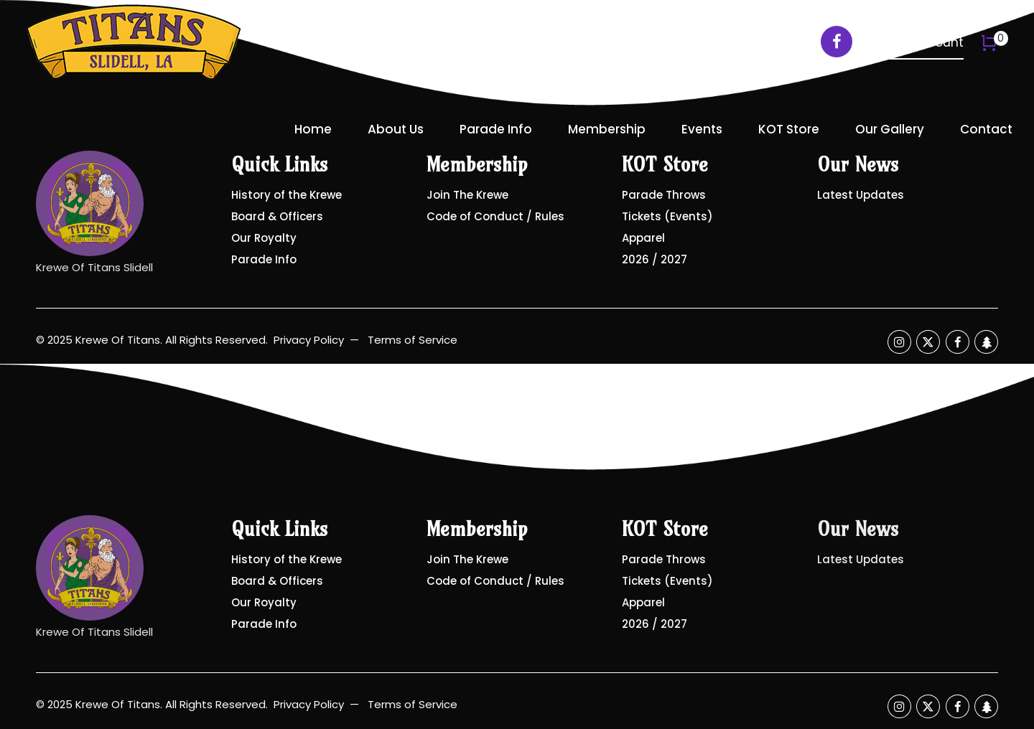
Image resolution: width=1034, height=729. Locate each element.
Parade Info (496, 129)
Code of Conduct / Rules (495, 216)
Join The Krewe (467, 194)
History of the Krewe (286, 194)
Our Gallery (889, 129)
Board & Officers (277, 216)
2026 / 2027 (654, 259)
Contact (986, 129)
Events (701, 129)
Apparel (643, 237)
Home (313, 129)
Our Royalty (264, 237)
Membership (607, 129)
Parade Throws (664, 194)
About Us (396, 129)
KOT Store (788, 129)
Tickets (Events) (667, 216)
